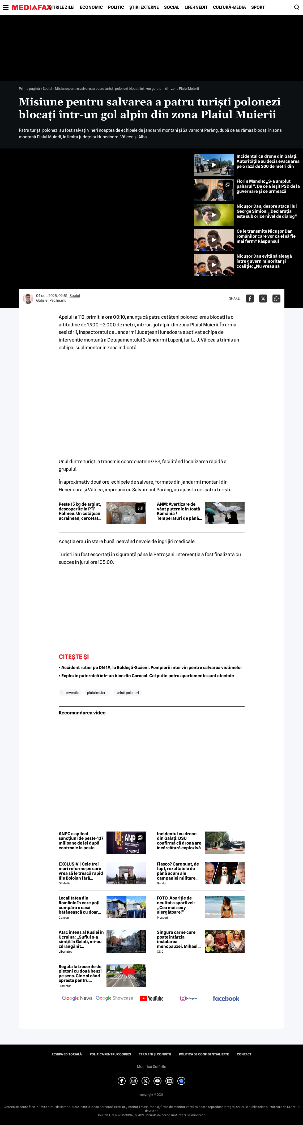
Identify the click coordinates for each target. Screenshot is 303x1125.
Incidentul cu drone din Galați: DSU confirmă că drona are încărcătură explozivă (179, 841)
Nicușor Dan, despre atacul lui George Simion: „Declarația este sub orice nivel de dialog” (267, 211)
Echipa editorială (67, 1054)
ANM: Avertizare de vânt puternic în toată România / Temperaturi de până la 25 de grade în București (178, 511)
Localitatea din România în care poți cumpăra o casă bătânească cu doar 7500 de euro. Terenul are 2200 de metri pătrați (80, 905)
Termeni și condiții (155, 1054)
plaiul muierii (97, 693)
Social (171, 7)
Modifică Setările (151, 1066)
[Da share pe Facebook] (250, 298)
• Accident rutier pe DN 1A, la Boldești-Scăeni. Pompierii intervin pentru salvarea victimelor (150, 667)
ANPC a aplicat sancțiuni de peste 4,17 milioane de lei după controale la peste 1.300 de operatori (81, 841)
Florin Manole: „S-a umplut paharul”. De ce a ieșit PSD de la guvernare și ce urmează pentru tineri (268, 189)
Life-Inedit (196, 7)
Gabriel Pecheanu (51, 300)
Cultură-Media (229, 7)
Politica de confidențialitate (204, 1054)
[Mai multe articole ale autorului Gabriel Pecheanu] (28, 298)
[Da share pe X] (263, 298)
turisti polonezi (127, 693)
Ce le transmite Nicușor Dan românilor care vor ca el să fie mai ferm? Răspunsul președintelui (266, 239)
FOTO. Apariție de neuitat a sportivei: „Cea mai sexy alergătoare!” (176, 905)
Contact (244, 1054)
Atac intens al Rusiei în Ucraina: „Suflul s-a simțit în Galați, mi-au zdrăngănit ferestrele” (81, 939)
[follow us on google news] (77, 999)
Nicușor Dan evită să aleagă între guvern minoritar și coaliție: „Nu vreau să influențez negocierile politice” (268, 264)
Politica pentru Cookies (110, 1054)
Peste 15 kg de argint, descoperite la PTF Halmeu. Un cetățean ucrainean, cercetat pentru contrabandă (80, 511)
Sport (258, 7)
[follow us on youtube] (151, 999)
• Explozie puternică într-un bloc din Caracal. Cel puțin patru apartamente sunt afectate (146, 675)
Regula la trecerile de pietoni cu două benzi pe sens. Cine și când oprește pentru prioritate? (80, 973)
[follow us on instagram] (188, 999)
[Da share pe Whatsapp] (276, 298)
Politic (116, 7)
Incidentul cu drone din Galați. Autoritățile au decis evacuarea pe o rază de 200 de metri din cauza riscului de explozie (268, 164)
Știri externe (144, 7)
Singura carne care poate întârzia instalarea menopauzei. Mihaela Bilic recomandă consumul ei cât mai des (178, 939)
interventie (70, 693)
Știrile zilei (62, 7)
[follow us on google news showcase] (114, 999)
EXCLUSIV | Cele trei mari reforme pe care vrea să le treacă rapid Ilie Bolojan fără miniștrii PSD (81, 871)
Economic (91, 7)
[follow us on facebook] (226, 999)
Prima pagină (29, 88)
